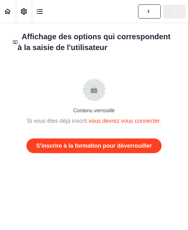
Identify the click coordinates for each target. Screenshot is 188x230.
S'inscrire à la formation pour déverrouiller (94, 146)
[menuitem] (24, 11)
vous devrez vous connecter (123, 121)
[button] (8, 11)
